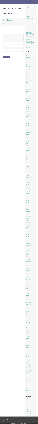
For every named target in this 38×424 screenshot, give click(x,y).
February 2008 (28, 277)
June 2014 (27, 182)
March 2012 (28, 211)
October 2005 (28, 327)
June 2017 (27, 123)
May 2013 (27, 202)
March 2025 (28, 53)
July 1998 (27, 372)
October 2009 (28, 243)
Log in (27, 407)
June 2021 (27, 75)
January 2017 (28, 130)
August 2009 (28, 247)
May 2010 (27, 236)
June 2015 (27, 161)
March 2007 (28, 297)
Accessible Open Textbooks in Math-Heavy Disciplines (30, 14)
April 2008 (27, 275)
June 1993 (27, 388)
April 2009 (27, 254)
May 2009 (27, 252)
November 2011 (28, 218)
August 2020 (28, 82)
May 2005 (27, 336)
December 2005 (28, 324)
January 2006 (28, 322)
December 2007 (28, 281)
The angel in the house (29, 29)
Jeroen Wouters (28, 37)
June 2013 (27, 200)
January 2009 (28, 259)
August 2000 (28, 368)
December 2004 (28, 345)
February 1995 (28, 379)
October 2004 (28, 349)
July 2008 (27, 270)
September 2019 (28, 93)
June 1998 (27, 374)
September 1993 (28, 386)
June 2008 (27, 272)
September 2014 (28, 177)
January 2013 (28, 207)
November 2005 (28, 325)
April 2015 (27, 164)
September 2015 (28, 155)
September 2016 (28, 136)
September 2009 (28, 245)
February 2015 (28, 168)
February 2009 (28, 257)
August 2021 (28, 71)
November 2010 (28, 227)
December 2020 (28, 78)
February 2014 (28, 189)
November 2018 (28, 100)
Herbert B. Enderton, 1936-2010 (13, 20)
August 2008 (28, 268)
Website (4, 50)
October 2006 (28, 306)
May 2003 (27, 361)
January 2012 (28, 214)
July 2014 (27, 180)
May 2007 (27, 293)
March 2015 (28, 166)
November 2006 (28, 304)
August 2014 (28, 179)
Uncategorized (28, 401)
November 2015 (28, 152)
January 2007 (28, 300)
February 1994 (28, 383)
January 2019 (28, 98)
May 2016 (27, 141)
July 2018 (27, 105)
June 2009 (27, 250)
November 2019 (28, 91)
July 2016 (27, 139)
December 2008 (28, 261)
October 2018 (28, 102)
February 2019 (28, 96)
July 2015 (27, 159)
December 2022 (28, 62)
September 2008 (28, 266)
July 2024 (27, 55)
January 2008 (28, 279)
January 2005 (28, 343)
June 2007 (27, 291)
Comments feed (28, 411)
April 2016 (27, 143)
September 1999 (28, 370)
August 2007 (28, 288)
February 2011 (28, 223)
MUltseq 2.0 (28, 16)
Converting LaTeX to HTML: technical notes (30, 20)
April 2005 (27, 338)
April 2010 (27, 238)
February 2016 (28, 146)
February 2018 (28, 114)
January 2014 (28, 191)
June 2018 (27, 107)
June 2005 (27, 334)
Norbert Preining (28, 41)
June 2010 (27, 234)
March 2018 (28, 112)
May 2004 (27, 356)
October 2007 (28, 284)
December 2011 (28, 216)
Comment (4, 33)
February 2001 (28, 365)
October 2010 (28, 229)
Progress (27, 398)
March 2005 (28, 340)
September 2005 (28, 329)
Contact (34, 1)
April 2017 (27, 127)
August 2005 (28, 331)
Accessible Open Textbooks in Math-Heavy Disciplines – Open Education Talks (30, 33)
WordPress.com (25, 423)
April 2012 (27, 209)
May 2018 (27, 109)
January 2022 (28, 66)
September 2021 (28, 69)
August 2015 (28, 157)
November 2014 (28, 173)
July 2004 (27, 352)
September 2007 (28, 286)
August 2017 (28, 121)
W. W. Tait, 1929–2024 (29, 18)
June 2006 (27, 313)
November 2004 (28, 347)
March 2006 (28, 318)
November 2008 (28, 263)
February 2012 (28, 213)
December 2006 (28, 302)
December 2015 (28, 150)
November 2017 (28, 116)
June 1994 (27, 381)
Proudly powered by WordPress (14, 423)
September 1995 (28, 377)
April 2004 (27, 358)
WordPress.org (28, 413)
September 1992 (28, 392)
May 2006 (27, 315)
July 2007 (27, 290)
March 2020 (28, 87)
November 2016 (28, 134)
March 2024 (28, 57)
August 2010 (28, 232)
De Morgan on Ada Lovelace (30, 30)
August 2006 (28, 309)
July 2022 (27, 64)
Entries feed (28, 409)
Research (30, 1)
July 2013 (27, 198)
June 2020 (27, 84)
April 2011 (27, 220)
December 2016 (28, 132)
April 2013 (27, 204)
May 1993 (27, 390)
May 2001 (27, 363)
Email (4, 46)
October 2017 (28, 118)
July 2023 (27, 59)
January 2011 (28, 225)
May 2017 (27, 125)
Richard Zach (6, 1)
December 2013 (28, 193)
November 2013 (28, 195)
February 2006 (28, 320)
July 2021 (27, 73)
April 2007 (27, 295)
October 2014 (28, 175)
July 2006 (27, 311)
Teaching (26, 1)
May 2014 (27, 184)
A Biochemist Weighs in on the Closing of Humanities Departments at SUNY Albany (13, 24)
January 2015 (28, 170)
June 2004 (27, 354)
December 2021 (28, 68)
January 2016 (28, 148)
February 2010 (28, 241)
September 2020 (28, 80)
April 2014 (27, 186)
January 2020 (28, 89)
